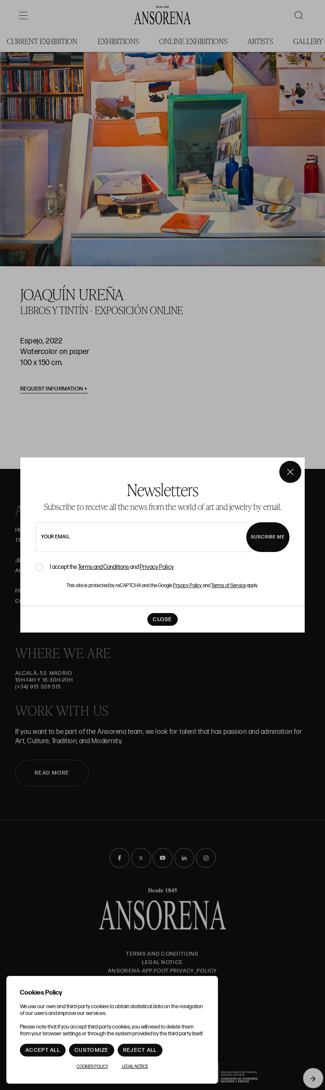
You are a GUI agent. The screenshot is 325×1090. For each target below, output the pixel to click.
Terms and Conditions (103, 567)
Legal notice (135, 1066)
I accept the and (112, 567)
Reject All (140, 1050)
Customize (91, 1050)
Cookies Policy (92, 1066)
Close (162, 619)
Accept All (42, 1050)
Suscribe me (268, 537)
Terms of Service (228, 586)
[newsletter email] (143, 537)
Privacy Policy (157, 567)
